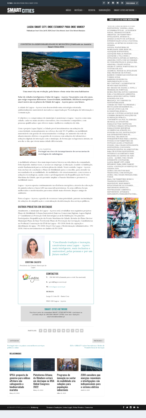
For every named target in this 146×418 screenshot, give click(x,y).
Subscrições (104, 11)
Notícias (78, 11)
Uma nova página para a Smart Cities (25, 3)
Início (68, 11)
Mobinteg (34, 409)
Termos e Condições (54, 409)
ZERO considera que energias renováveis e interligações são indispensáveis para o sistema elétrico (91, 382)
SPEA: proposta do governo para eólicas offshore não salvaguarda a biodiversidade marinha (20, 383)
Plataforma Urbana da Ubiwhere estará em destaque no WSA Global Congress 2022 (43, 382)
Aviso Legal (67, 409)
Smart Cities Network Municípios (75, 32)
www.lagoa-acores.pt (57, 288)
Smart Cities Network (124, 11)
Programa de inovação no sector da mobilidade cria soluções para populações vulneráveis (66, 383)
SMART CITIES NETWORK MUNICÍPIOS (123, 21)
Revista (91, 11)
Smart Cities (39, 32)
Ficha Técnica (78, 409)
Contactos (89, 409)
